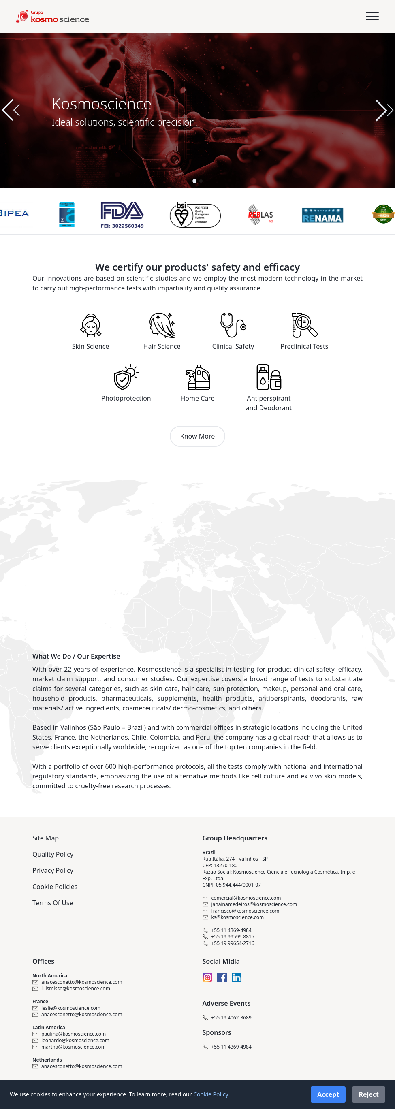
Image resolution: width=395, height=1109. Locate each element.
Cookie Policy (210, 1094)
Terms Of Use (52, 902)
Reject (369, 1094)
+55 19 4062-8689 (227, 1018)
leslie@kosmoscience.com (66, 1008)
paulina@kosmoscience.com (69, 1034)
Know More (197, 436)
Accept (328, 1094)
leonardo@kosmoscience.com (70, 1040)
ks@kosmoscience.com (233, 917)
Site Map (45, 838)
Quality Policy (52, 854)
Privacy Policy (52, 870)
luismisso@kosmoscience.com (71, 988)
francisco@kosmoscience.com (241, 911)
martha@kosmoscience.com (69, 1047)
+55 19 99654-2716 (228, 943)
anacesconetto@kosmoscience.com (77, 982)
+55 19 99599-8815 (228, 937)
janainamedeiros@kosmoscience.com (250, 904)
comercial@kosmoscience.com (242, 898)
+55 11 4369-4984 (227, 930)
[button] (384, 110)
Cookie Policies (54, 886)
